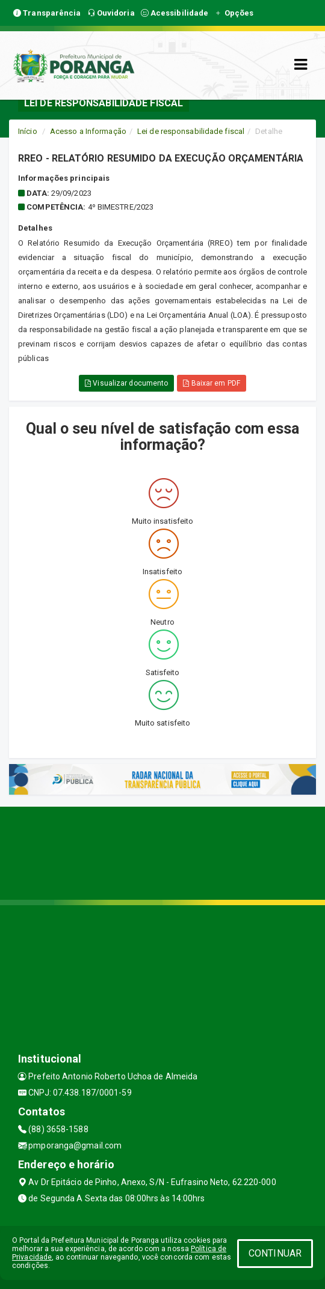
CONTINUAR (275, 1253)
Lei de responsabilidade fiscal (190, 131)
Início (27, 131)
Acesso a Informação (88, 131)
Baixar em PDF (211, 383)
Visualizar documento (126, 383)
